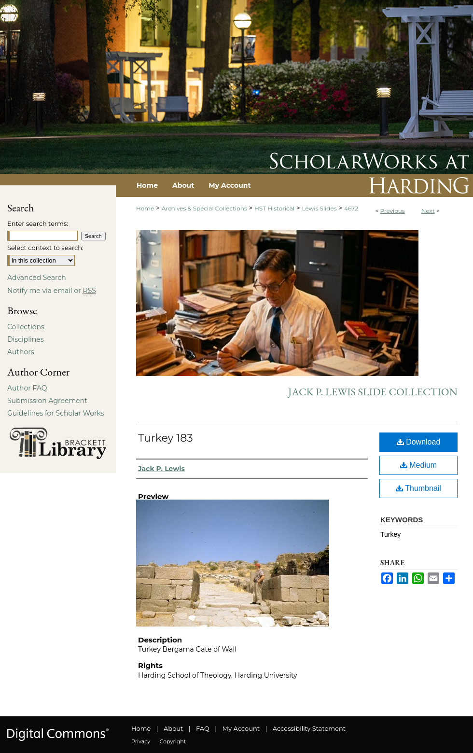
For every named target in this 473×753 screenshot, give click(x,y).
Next (428, 210)
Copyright (173, 741)
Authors (20, 352)
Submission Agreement (47, 400)
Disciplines (25, 339)
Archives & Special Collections (204, 208)
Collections (25, 326)
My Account (241, 728)
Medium (418, 465)
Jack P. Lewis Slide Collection (373, 392)
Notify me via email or (51, 290)
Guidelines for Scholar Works (55, 413)
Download (419, 442)
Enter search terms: (37, 223)
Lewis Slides (319, 208)
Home (145, 208)
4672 (351, 208)
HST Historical (274, 208)
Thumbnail (418, 488)
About (173, 728)
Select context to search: (45, 247)
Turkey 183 (165, 438)
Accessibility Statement (309, 728)
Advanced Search (36, 277)
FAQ (202, 728)
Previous (392, 210)
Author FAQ (27, 388)
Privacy (140, 741)
